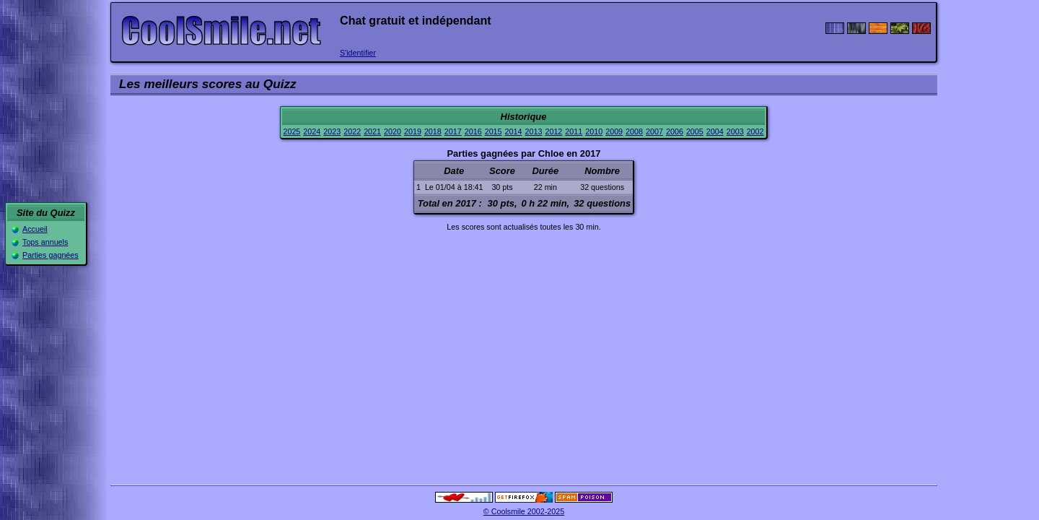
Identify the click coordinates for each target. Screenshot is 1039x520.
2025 (291, 131)
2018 (433, 131)
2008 (634, 131)
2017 (453, 131)
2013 (534, 131)
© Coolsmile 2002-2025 (524, 511)
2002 (755, 131)
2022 (352, 131)
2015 (493, 131)
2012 (553, 131)
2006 (674, 131)
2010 (593, 131)
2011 (573, 131)
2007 (654, 131)
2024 (311, 131)
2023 (332, 131)
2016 (473, 131)
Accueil (35, 229)
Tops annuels (45, 242)
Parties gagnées (50, 255)
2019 (412, 131)
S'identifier (358, 52)
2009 (614, 131)
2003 (735, 131)
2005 (694, 131)
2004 (715, 131)
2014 (513, 131)
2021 (372, 131)
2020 (392, 131)
